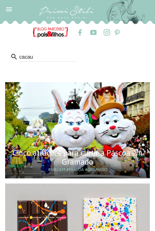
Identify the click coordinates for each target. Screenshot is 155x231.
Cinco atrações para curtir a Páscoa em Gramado (77, 157)
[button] (9, 9)
